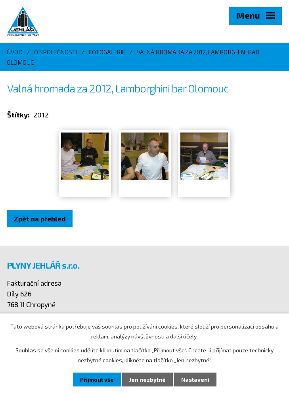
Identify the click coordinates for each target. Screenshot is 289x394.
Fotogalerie (107, 52)
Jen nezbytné (147, 379)
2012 (41, 114)
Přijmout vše (97, 379)
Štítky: (18, 114)
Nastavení (195, 379)
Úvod (15, 52)
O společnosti (55, 52)
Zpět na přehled (40, 219)
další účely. (184, 336)
